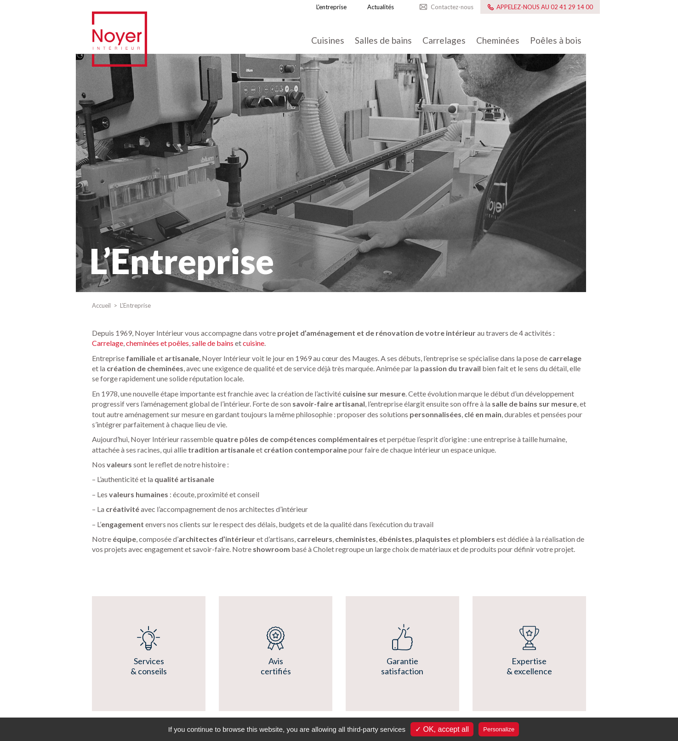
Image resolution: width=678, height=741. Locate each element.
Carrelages (444, 40)
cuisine (253, 343)
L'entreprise (331, 7)
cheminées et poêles (157, 343)
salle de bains (213, 343)
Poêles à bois (555, 40)
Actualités (380, 7)
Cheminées (497, 40)
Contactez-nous (452, 7)
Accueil (102, 305)
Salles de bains (383, 40)
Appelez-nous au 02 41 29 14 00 (544, 7)
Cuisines (327, 40)
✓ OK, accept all (442, 729)
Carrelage (107, 343)
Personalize (498, 729)
